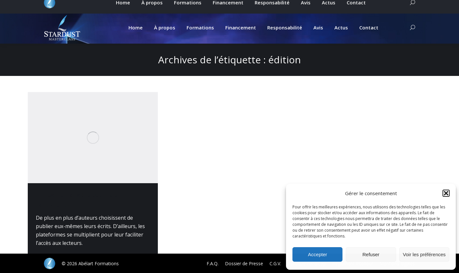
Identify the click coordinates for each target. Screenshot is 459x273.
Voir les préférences (424, 254)
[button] (446, 193)
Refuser (371, 254)
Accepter (317, 254)
